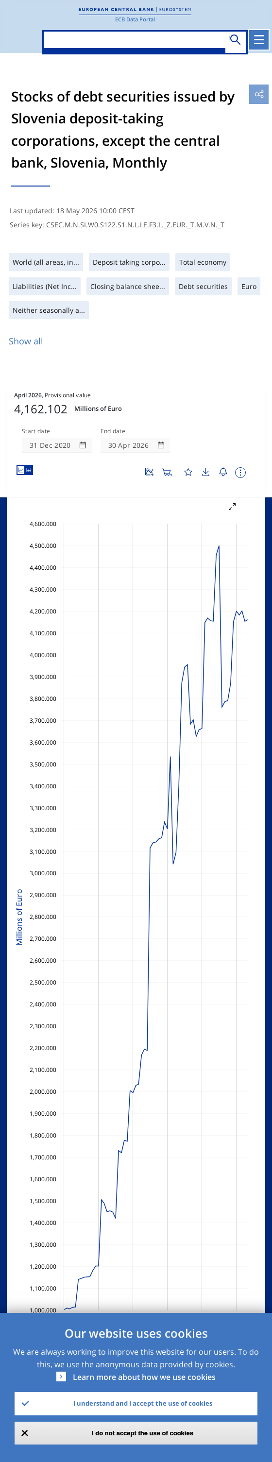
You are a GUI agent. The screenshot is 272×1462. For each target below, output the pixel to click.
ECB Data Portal (135, 19)
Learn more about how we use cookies (144, 1377)
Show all (26, 341)
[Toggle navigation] (259, 40)
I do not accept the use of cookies (142, 1433)
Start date (36, 431)
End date (113, 431)
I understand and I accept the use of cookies (142, 1403)
